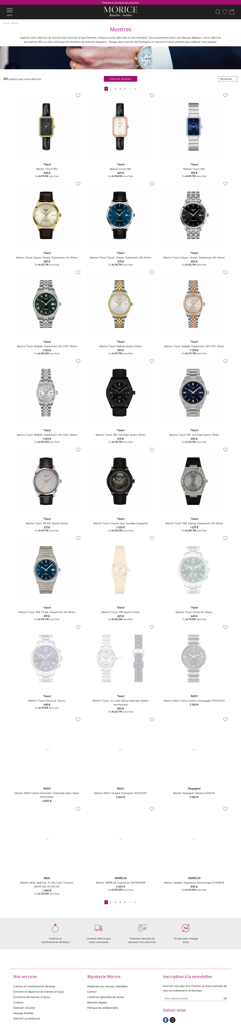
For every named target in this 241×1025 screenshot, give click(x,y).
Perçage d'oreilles (23, 1013)
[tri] (228, 78)
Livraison (18, 1002)
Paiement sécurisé (24, 1007)
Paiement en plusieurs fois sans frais (120, 2)
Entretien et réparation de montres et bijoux (38, 991)
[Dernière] (135, 89)
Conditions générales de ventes (105, 997)
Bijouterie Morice (103, 976)
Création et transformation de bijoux (34, 986)
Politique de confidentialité (102, 1007)
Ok (225, 998)
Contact (92, 991)
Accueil (6, 23)
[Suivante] (130, 89)
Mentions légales (97, 1002)
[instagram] (172, 1022)
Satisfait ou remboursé (26, 1018)
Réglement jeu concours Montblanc (107, 986)
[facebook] (166, 1022)
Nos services (25, 976)
